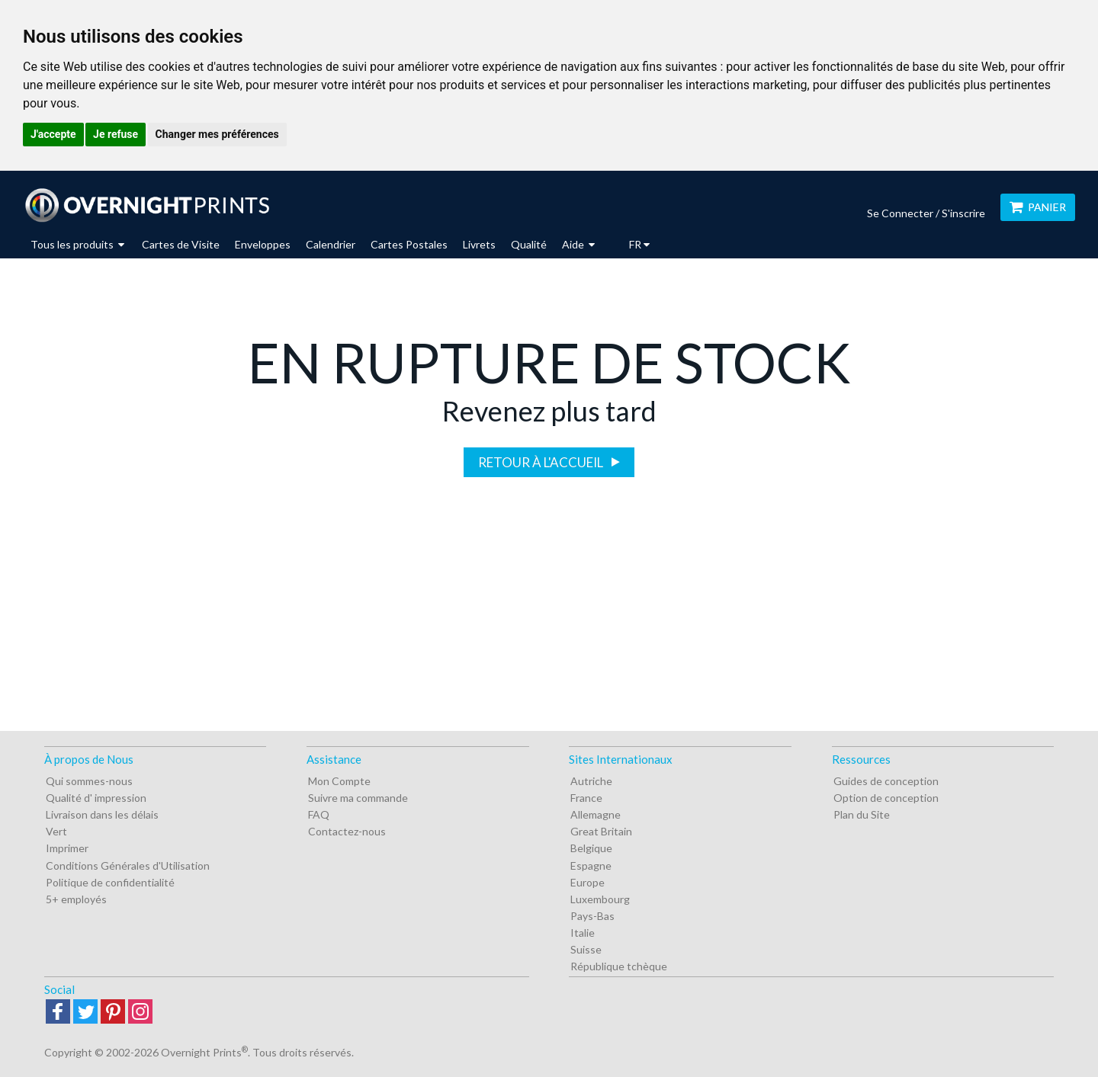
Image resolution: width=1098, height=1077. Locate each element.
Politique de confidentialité (110, 882)
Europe (587, 882)
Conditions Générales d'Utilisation (128, 865)
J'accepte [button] (53, 134)
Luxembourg (600, 899)
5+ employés (76, 899)
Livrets (479, 244)
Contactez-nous (347, 831)
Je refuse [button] (115, 134)
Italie (582, 932)
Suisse (586, 949)
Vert (56, 831)
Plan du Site (861, 814)
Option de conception (886, 797)
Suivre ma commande (358, 797)
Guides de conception (886, 780)
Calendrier (330, 244)
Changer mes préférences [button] (217, 134)
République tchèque (618, 966)
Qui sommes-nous (89, 780)
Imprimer (67, 847)
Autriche (591, 780)
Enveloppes (263, 244)
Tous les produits (77, 244)
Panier (1038, 206)
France (586, 797)
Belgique (591, 847)
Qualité (529, 244)
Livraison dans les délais (102, 814)
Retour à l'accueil (541, 462)
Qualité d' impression (96, 797)
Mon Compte (339, 780)
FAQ (318, 814)
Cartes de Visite (181, 244)
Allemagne (595, 814)
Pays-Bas (592, 915)
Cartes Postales (409, 244)
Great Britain (601, 831)
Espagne (591, 865)
